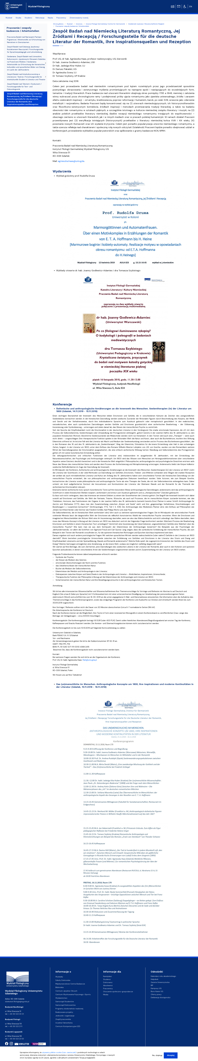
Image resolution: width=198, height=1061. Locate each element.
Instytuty (79, 24)
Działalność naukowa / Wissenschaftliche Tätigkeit (146, 24)
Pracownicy (108, 988)
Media (105, 994)
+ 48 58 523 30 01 (16, 1014)
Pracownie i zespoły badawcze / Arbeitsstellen (72, 26)
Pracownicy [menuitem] (61, 18)
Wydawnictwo (61, 998)
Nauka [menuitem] (50, 18)
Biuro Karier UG (157, 991)
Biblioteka (59, 987)
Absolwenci (108, 985)
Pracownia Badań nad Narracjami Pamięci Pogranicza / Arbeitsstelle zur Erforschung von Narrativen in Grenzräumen (26, 39)
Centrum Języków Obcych (66, 991)
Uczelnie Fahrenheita (63, 1023)
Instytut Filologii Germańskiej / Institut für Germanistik (105, 24)
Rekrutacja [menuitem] (40, 18)
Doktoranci (107, 982)
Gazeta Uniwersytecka (160, 982)
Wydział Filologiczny (39, 6)
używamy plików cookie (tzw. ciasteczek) (59, 1052)
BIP (152, 985)
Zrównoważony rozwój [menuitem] (79, 18)
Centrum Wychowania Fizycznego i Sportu (73, 994)
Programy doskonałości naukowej (69, 1008)
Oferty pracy (156, 994)
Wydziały (59, 977)
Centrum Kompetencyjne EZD (67, 1026)
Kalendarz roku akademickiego (163, 976)
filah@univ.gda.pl (90, 660)
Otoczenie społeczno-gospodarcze (118, 991)
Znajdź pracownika (63, 1019)
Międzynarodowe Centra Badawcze (70, 984)
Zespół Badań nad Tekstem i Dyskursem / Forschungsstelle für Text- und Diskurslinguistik (24, 86)
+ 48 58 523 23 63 (16, 1039)
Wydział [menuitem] (9, 18)
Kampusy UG (156, 988)
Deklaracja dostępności (160, 997)
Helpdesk (154, 979)
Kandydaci (107, 976)
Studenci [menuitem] (28, 18)
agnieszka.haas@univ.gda (71, 161)
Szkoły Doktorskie (62, 980)
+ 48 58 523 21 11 (15, 1026)
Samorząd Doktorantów (65, 1005)
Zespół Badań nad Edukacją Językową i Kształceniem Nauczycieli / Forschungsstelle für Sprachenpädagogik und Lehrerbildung (25, 49)
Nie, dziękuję (157, 1055)
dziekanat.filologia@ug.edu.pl (17, 1001)
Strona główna (58, 24)
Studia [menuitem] (18, 18)
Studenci (107, 979)
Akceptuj (170, 1055)
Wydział (69, 24)
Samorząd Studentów (64, 1001)
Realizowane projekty (64, 1012)
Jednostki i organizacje (64, 1016)
